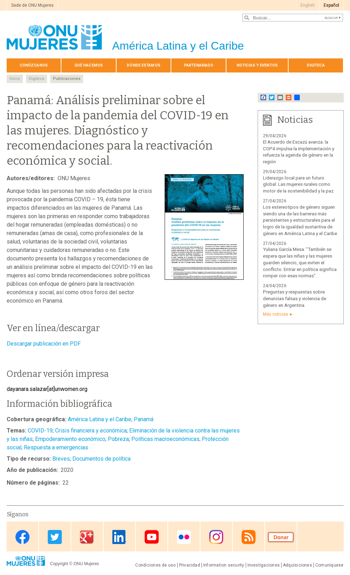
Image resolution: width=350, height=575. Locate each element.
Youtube (151, 537)
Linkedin (119, 537)
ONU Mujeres (86, 563)
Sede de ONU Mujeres (32, 5)
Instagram (216, 537)
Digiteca (316, 65)
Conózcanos (34, 65)
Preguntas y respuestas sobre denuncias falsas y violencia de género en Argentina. (294, 298)
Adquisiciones (297, 565)
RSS (248, 537)
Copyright (59, 563)
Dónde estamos (143, 65)
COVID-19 (40, 430)
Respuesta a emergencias (56, 447)
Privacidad (189, 565)
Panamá (143, 419)
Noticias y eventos (257, 65)
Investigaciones (263, 565)
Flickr (184, 537)
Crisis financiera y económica (91, 430)
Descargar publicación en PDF (44, 343)
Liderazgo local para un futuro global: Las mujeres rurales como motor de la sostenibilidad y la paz (298, 184)
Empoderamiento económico (70, 439)
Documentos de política (101, 458)
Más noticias (275, 314)
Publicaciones (66, 78)
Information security (223, 565)
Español (331, 5)
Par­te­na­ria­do (198, 65)
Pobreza (118, 439)
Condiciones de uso (155, 565)
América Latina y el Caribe (99, 419)
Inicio (14, 78)
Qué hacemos (88, 65)
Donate (281, 537)
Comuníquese (329, 565)
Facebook (22, 537)
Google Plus (87, 537)
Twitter (55, 537)
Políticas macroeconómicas (165, 439)
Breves (61, 458)
